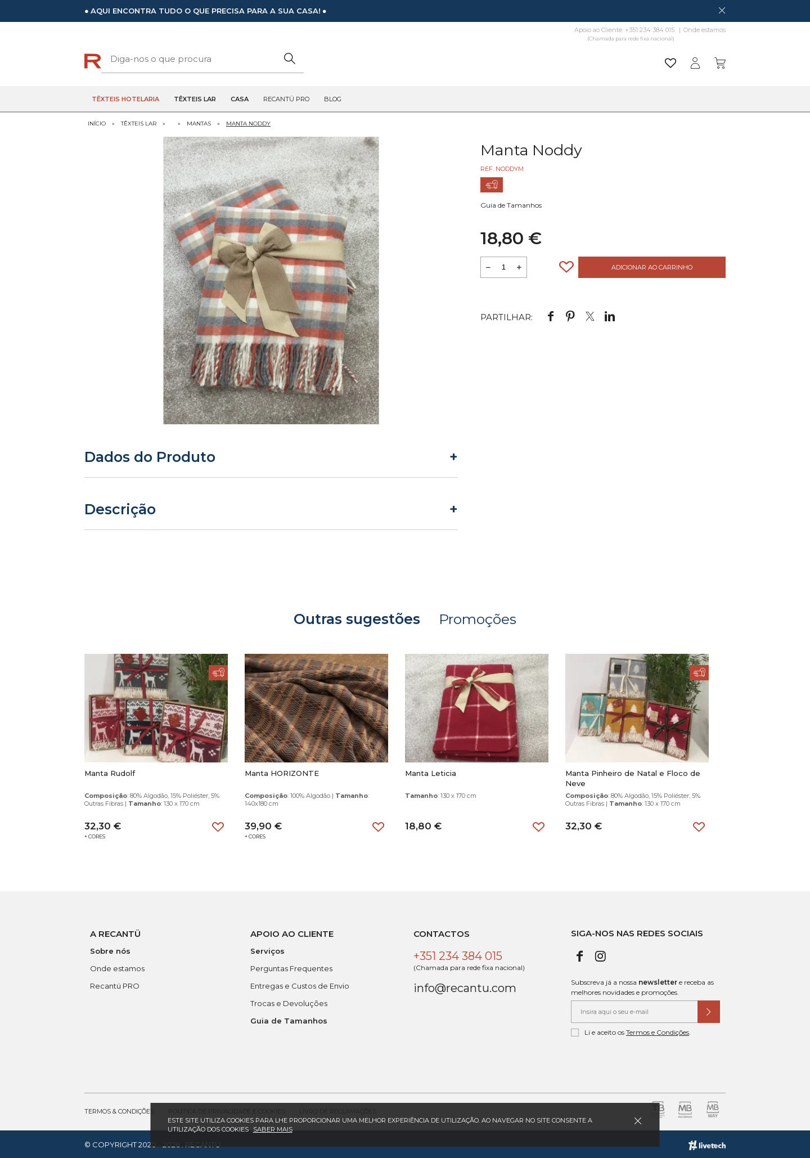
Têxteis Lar (138, 122)
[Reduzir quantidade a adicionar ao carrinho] (488, 266)
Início (97, 122)
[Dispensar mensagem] (722, 10)
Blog (332, 99)
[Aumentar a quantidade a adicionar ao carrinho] (519, 266)
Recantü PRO (115, 984)
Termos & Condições (119, 1110)
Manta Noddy (248, 122)
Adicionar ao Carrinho (651, 266)
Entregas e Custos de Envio (299, 984)
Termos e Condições (657, 1031)
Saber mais (272, 1129)
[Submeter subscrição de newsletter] (709, 1010)
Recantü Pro (286, 99)
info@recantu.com (464, 987)
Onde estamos (704, 30)
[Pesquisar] (492, 58)
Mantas (199, 122)
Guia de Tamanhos (511, 204)
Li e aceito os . (631, 1031)
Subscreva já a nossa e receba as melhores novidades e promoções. (642, 986)
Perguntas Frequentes (291, 967)
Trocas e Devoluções (288, 1002)
